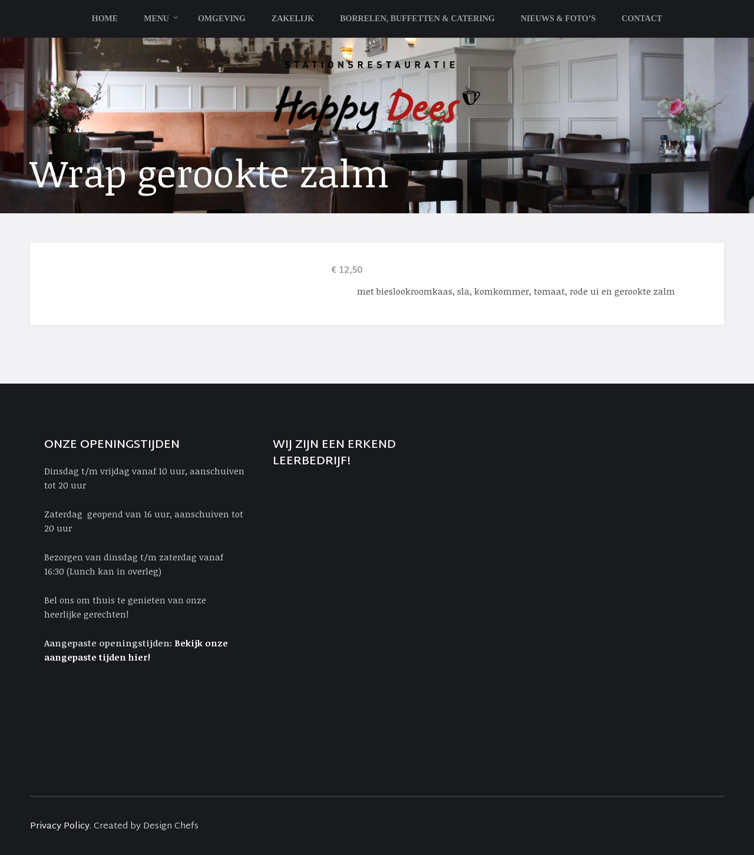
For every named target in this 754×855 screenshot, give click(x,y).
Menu (156, 18)
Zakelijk (293, 18)
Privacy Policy (60, 826)
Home (105, 18)
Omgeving (222, 18)
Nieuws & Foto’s (558, 18)
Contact (641, 18)
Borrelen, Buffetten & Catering (417, 18)
